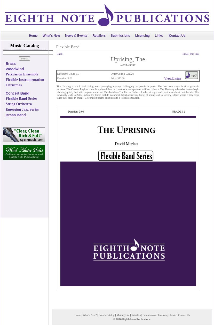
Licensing (142, 35)
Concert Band (17, 93)
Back (60, 53)
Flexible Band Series (21, 98)
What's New (51, 35)
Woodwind (15, 69)
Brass (11, 63)
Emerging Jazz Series (22, 109)
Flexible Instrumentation (25, 80)
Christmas (14, 85)
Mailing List (123, 315)
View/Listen (172, 78)
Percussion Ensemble (22, 74)
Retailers (99, 35)
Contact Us (177, 35)
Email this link (191, 53)
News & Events (76, 35)
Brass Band (16, 115)
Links (159, 35)
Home (33, 35)
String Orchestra (19, 104)
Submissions (120, 35)
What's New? (90, 315)
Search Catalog (107, 315)
